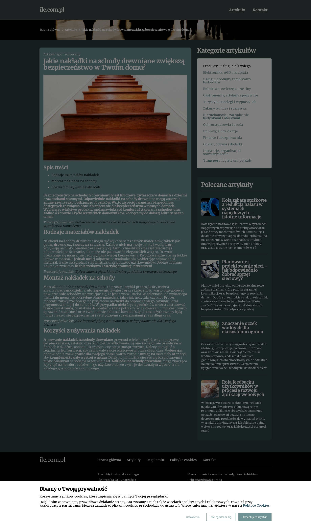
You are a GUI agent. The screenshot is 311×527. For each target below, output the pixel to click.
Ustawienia (193, 517)
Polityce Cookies (256, 505)
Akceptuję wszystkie (255, 517)
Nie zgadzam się (221, 517)
